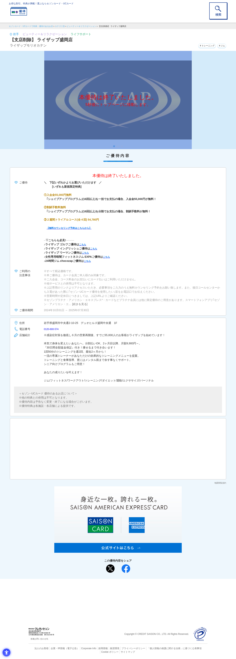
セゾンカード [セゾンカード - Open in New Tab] (102, 594)
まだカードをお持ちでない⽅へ (116, 582)
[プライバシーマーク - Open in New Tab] (200, 634)
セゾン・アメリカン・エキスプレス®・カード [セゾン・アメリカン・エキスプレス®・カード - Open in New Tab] (116, 601)
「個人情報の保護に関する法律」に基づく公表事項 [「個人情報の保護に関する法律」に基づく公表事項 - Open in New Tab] (161, 648)
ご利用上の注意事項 (101, 588)
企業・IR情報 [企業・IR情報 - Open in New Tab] (53, 648)
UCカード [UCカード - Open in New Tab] (132, 594)
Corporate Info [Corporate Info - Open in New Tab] (82, 648)
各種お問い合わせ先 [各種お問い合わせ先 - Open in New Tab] (39, 639)
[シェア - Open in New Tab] (126, 568)
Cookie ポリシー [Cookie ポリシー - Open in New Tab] (196, 648)
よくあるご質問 (133, 588)
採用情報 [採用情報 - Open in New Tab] (95, 648)
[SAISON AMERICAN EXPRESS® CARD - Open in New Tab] (118, 550)
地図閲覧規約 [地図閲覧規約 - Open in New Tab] (220, 483)
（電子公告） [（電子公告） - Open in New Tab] (66, 648)
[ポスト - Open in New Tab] (110, 568)
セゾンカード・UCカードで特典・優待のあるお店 (31, 26)
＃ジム (220, 45)
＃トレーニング (201, 45)
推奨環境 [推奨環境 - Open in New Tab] (106, 648)
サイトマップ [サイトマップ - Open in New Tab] (118, 651)
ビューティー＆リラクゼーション (81, 26)
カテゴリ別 (60, 26)
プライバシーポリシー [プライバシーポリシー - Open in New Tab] (123, 648)
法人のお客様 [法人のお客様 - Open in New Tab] (38, 648)
